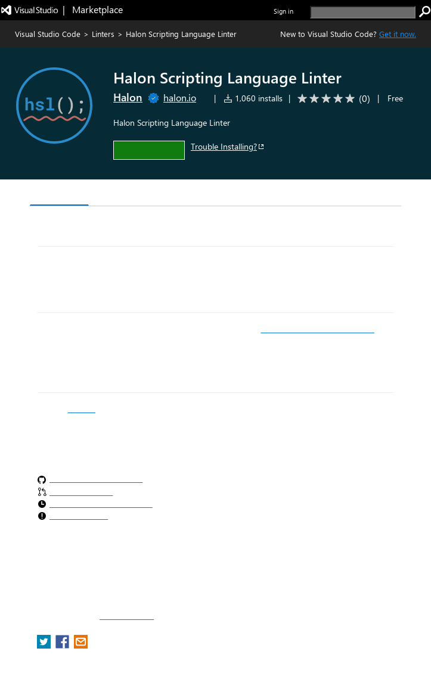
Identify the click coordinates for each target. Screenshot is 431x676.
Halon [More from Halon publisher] (127, 97)
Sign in (283, 11)
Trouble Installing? (228, 146)
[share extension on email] (81, 645)
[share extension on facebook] (63, 645)
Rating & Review (218, 194)
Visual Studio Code (47, 34)
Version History (131, 194)
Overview (59, 193)
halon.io (179, 97)
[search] (363, 12)
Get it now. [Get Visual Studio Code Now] (397, 34)
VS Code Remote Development (317, 329)
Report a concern (127, 616)
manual (81, 409)
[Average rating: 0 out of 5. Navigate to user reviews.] (332, 99)
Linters (103, 34)
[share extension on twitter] (45, 645)
